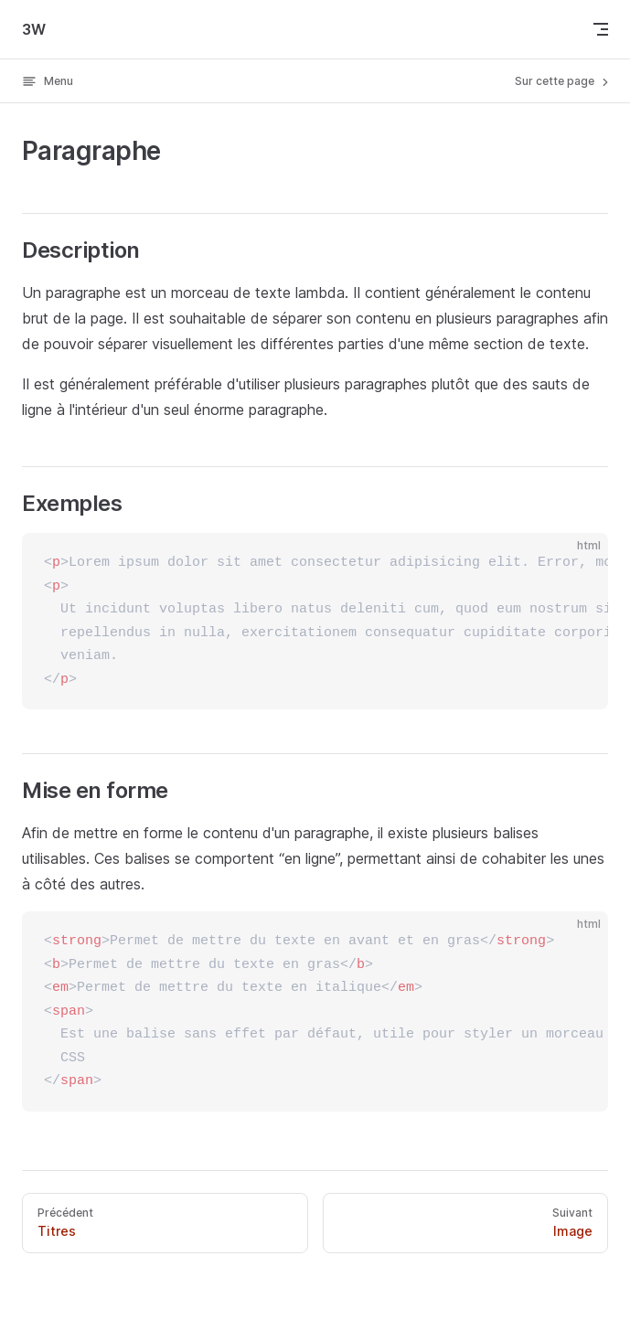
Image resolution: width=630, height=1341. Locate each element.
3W (34, 29)
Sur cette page (563, 81)
